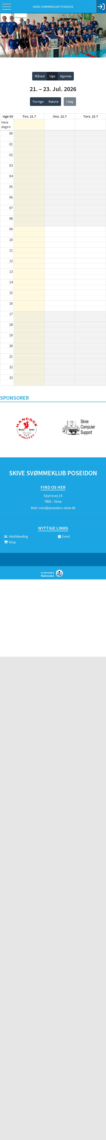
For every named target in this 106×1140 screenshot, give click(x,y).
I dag (69, 101)
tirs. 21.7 (29, 116)
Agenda (65, 76)
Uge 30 (8, 116)
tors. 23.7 (90, 116)
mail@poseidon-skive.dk (57, 508)
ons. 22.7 (60, 116)
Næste (53, 101)
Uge (52, 76)
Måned (40, 76)
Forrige (38, 101)
